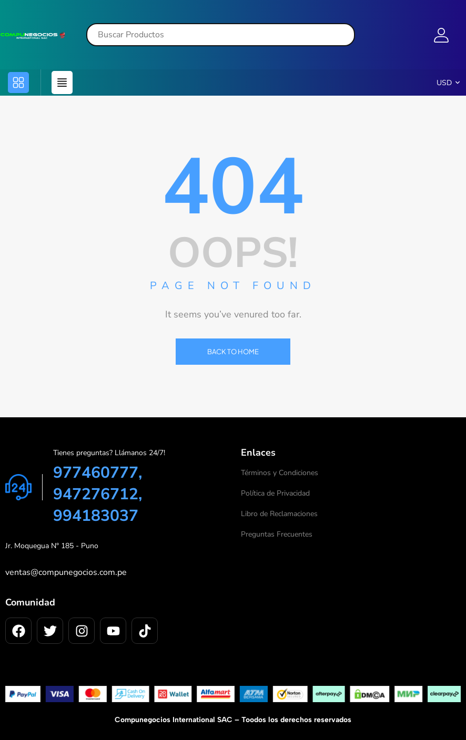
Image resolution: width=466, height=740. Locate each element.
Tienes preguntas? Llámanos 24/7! (109, 453)
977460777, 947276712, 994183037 (97, 494)
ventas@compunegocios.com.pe (66, 572)
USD (444, 83)
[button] (18, 82)
